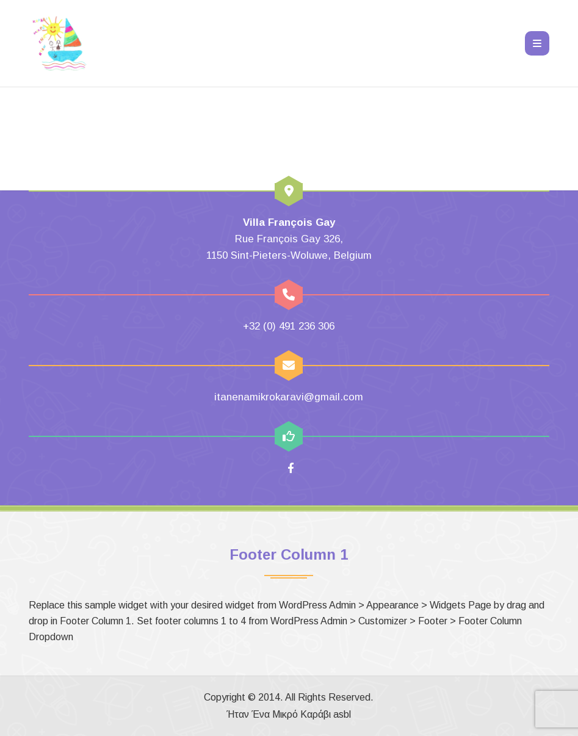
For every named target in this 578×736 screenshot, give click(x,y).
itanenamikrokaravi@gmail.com (288, 397)
